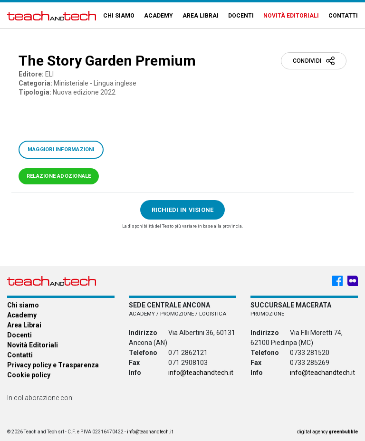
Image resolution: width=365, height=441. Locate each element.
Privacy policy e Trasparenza (53, 365)
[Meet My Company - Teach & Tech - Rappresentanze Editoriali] (352, 281)
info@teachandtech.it (200, 372)
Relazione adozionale (59, 176)
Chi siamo (118, 15)
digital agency (327, 431)
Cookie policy (28, 375)
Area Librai (200, 15)
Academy (158, 15)
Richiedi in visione (183, 209)
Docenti (241, 15)
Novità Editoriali (291, 15)
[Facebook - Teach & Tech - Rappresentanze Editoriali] (337, 281)
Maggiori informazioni (61, 149)
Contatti (343, 15)
